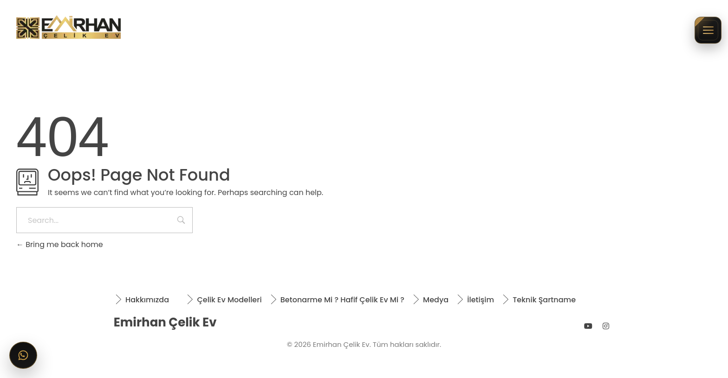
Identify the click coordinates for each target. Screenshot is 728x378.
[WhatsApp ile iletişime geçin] (23, 355)
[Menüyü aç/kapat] (708, 30)
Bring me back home (59, 244)
